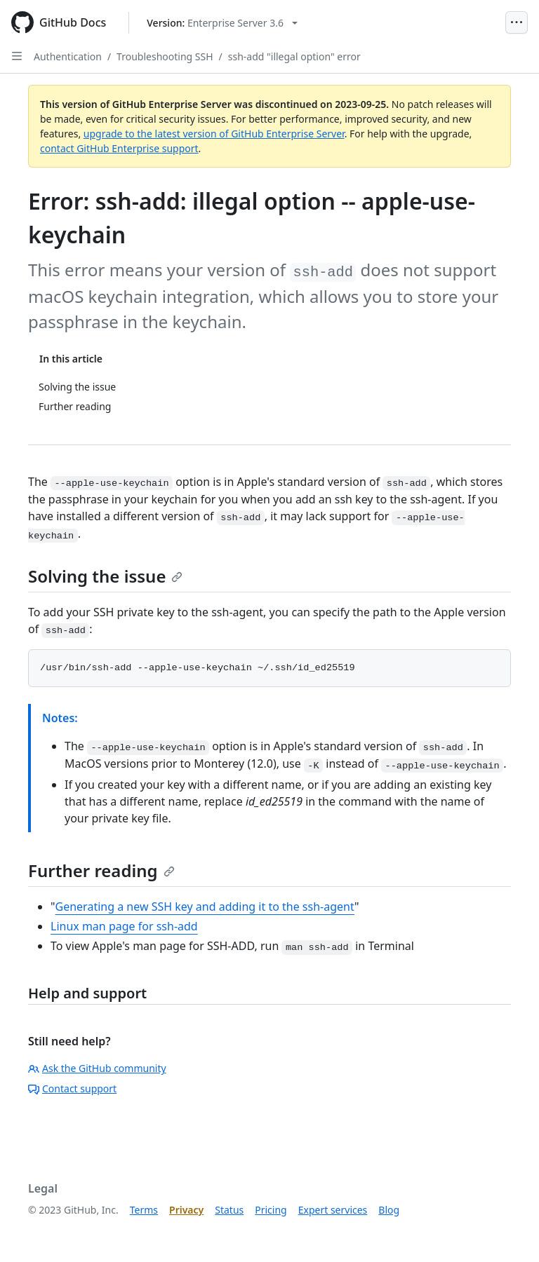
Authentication (68, 56)
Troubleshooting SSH (165, 56)
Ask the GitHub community (97, 1068)
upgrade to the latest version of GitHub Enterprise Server (214, 133)
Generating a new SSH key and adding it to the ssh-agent (205, 906)
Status (229, 1209)
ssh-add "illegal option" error (294, 56)
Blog (388, 1209)
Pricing (270, 1209)
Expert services (333, 1209)
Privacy (186, 1209)
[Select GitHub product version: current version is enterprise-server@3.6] (222, 23)
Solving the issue (105, 576)
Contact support (72, 1088)
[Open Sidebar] (17, 56)
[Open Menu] (516, 22)
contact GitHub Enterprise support (119, 148)
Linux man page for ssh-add (124, 926)
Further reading (101, 870)
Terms (144, 1209)
